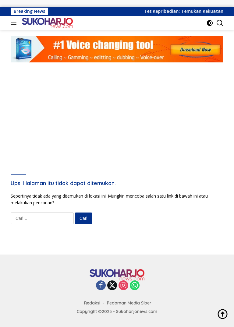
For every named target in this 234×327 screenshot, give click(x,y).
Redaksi (92, 303)
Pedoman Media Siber (129, 303)
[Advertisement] (117, 108)
